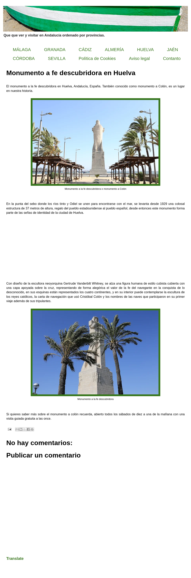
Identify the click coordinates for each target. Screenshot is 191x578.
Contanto (172, 58)
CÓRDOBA (24, 58)
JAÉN (172, 49)
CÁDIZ (85, 49)
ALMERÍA (114, 49)
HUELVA (145, 49)
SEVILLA (56, 58)
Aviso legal (139, 58)
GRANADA (55, 49)
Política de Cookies (97, 58)
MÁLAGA (22, 49)
